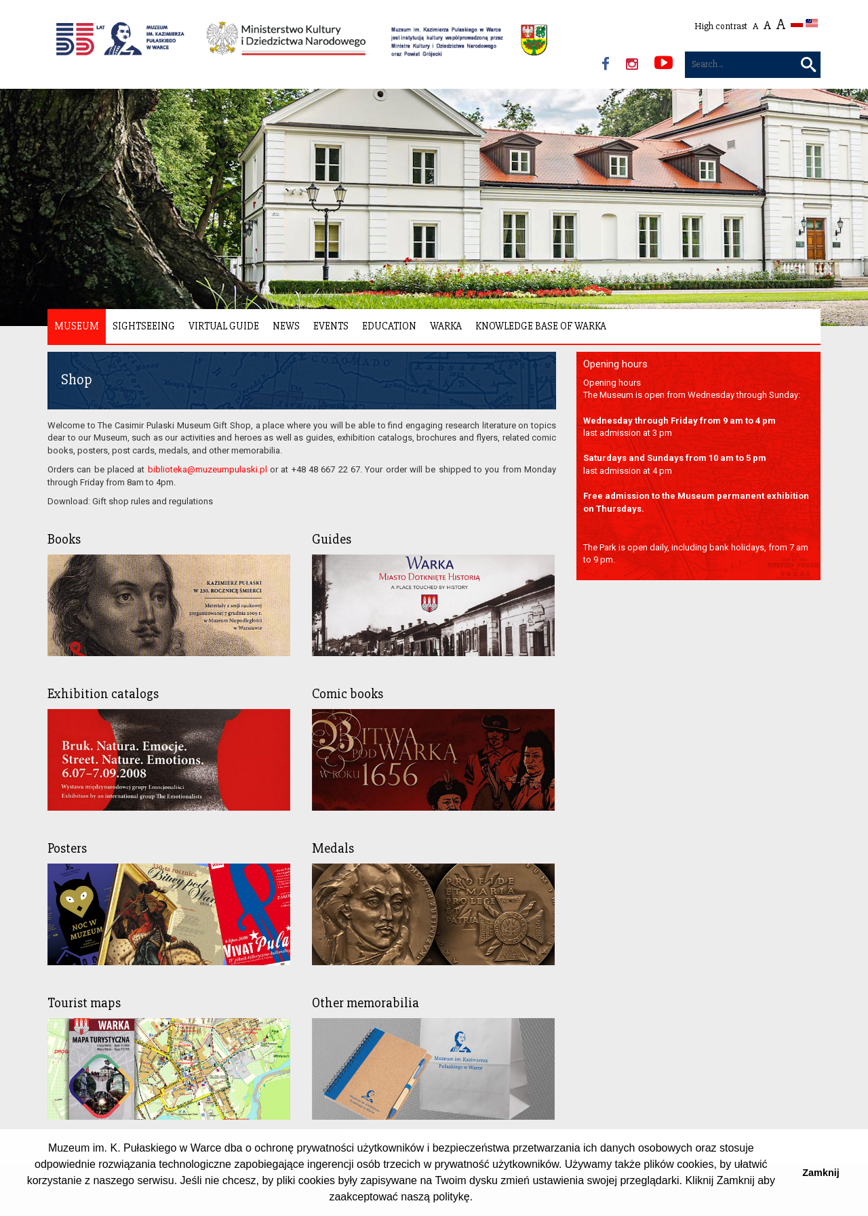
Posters (67, 848)
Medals (333, 848)
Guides (331, 539)
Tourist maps (84, 1002)
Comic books (347, 693)
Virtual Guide (224, 326)
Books (64, 539)
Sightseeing (144, 326)
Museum (76, 326)
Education (389, 326)
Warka (446, 326)
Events (331, 326)
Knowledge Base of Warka (540, 326)
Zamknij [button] (820, 1172)
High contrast (720, 26)
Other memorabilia (365, 1002)
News (286, 326)
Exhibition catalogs (103, 693)
